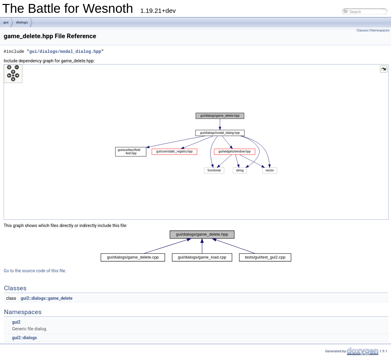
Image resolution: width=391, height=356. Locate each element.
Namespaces (380, 30)
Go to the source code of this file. (35, 270)
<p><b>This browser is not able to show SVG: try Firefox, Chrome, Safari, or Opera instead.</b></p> (196, 141)
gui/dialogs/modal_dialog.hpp (65, 51)
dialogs (22, 22)
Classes (362, 30)
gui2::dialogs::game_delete (47, 298)
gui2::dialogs (24, 337)
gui (6, 22)
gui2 (16, 322)
